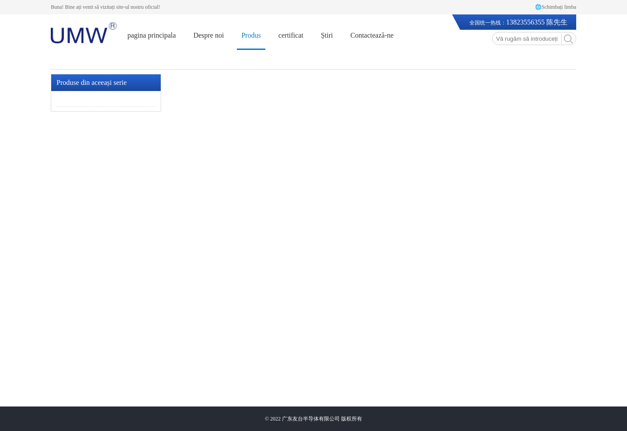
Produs (251, 35)
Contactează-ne (372, 35)
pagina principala (151, 35)
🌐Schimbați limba (555, 7)
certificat (290, 35)
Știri (327, 35)
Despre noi (209, 35)
